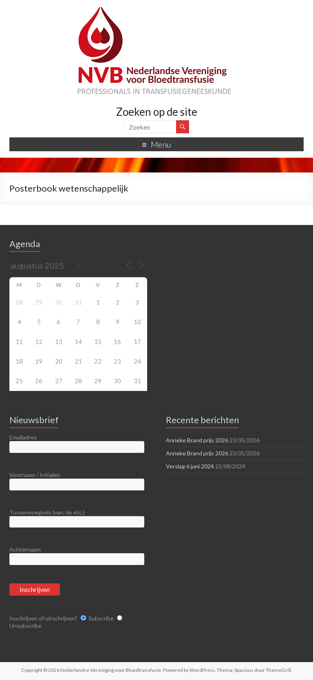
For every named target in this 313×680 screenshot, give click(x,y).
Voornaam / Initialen (34, 474)
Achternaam (25, 549)
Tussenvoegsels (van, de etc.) (47, 512)
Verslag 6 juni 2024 (190, 466)
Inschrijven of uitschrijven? (43, 618)
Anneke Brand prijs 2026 (197, 440)
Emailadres (23, 437)
